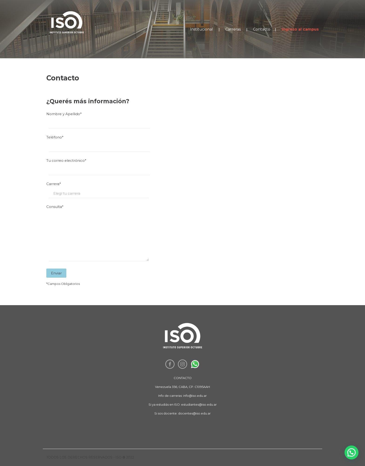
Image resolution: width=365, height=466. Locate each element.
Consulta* (182, 234)
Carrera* (182, 191)
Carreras (233, 29)
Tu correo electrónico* (182, 168)
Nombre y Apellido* (182, 121)
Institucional (201, 29)
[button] (351, 452)
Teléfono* (182, 144)
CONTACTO (183, 378)
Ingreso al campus (300, 29)
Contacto (261, 29)
